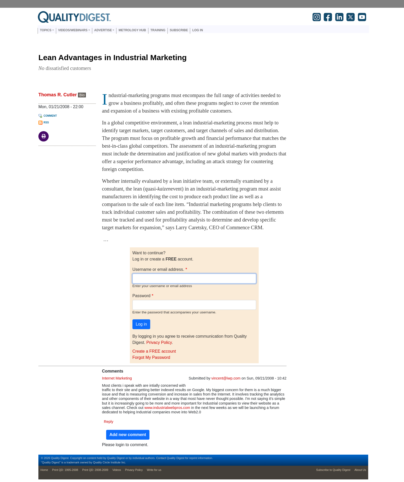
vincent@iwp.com (225, 378)
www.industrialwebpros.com (167, 408)
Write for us (154, 469)
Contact (161, 458)
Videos (116, 469)
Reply (108, 422)
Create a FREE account (154, 351)
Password (141, 296)
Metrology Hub (132, 30)
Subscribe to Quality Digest (333, 469)
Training (157, 30)
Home (44, 469)
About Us (360, 469)
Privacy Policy (159, 342)
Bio (82, 95)
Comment (50, 115)
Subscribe (179, 30)
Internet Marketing (117, 378)
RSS (46, 122)
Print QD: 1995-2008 (65, 469)
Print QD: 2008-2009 (95, 469)
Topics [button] (45, 30)
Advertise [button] (103, 30)
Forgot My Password (151, 357)
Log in (197, 30)
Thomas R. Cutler (57, 94)
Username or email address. (158, 269)
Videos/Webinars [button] (73, 30)
